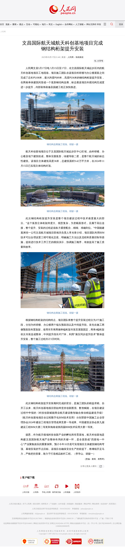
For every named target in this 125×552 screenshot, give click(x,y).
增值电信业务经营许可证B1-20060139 (59, 518)
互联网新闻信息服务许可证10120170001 (27, 518)
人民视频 (66, 487)
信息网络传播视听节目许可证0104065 (17, 523)
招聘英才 (44, 504)
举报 (99, 24)
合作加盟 (61, 504)
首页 (2, 24)
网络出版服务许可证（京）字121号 (83, 523)
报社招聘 (36, 504)
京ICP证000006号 (105, 523)
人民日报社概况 (15, 504)
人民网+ (36, 487)
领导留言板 (56, 487)
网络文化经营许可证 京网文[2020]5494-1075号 (51, 523)
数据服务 (78, 504)
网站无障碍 (91, 24)
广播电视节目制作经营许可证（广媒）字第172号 (94, 518)
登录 (121, 24)
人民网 (3, 32)
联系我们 (112, 504)
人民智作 (77, 487)
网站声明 (87, 504)
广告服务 (53, 504)
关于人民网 (27, 504)
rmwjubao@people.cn (96, 514)
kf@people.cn (40, 514)
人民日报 (25, 487)
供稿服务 (70, 504)
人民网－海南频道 (76, 57)
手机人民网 (46, 487)
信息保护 (104, 504)
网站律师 (95, 504)
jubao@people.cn (87, 509)
